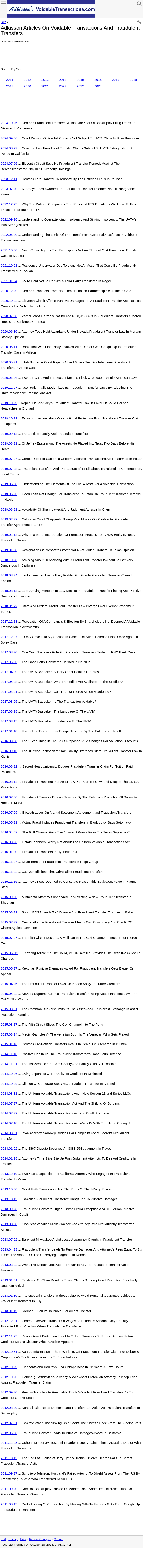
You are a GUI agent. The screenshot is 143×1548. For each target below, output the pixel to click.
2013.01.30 (9, 1295)
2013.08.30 (9, 1224)
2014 (62, 80)
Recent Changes (40, 1539)
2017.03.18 (9, 711)
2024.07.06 (9, 163)
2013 (45, 80)
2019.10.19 (9, 418)
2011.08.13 (9, 1504)
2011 (9, 80)
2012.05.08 (9, 1433)
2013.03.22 (9, 1265)
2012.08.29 (9, 1407)
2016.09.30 (9, 741)
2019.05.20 (9, 494)
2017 (115, 80)
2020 (27, 86)
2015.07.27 (9, 937)
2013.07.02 (9, 1239)
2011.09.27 (9, 1473)
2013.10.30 (9, 1189)
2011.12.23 (9, 1442)
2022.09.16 (9, 219)
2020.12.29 (9, 291)
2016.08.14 (9, 782)
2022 (62, 86)
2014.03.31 (9, 1133)
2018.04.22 (9, 606)
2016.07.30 (9, 797)
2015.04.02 (9, 994)
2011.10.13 (9, 1458)
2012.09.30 (9, 1392)
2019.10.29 (9, 403)
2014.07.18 (9, 1123)
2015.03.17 (9, 1024)
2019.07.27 (9, 459)
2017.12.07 (9, 637)
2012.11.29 (9, 1336)
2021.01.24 (9, 281)
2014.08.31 (9, 1093)
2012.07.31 (9, 1423)
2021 (45, 86)
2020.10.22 (9, 301)
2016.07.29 (9, 812)
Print (23, 1539)
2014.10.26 (9, 1074)
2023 (80, 86)
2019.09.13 (9, 434)
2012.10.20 (9, 1377)
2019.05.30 (9, 484)
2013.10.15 (9, 1199)
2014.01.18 (9, 1158)
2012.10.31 (9, 1351)
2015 (80, 80)
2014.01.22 (9, 1148)
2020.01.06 (9, 377)
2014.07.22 (9, 1113)
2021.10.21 (9, 265)
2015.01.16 (9, 1044)
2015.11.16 (9, 881)
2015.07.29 (9, 922)
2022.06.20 (9, 235)
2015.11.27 (9, 862)
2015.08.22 (9, 912)
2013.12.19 (9, 1174)
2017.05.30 (9, 662)
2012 (27, 80)
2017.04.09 (9, 672)
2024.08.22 (9, 148)
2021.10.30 (9, 250)
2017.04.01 (9, 691)
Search (58, 1539)
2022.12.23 (9, 204)
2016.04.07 (9, 832)
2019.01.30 (9, 550)
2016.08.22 (9, 766)
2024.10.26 (9, 123)
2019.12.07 (9, 387)
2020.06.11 (9, 347)
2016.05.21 (9, 822)
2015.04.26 (9, 984)
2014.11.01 (9, 1064)
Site (3, 22)
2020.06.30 (9, 331)
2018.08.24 (9, 575)
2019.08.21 (9, 443)
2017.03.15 (9, 721)
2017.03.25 (9, 701)
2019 (9, 86)
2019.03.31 (9, 509)
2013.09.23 (9, 1209)
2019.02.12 (9, 534)
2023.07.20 (9, 189)
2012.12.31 (9, 1321)
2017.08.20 (9, 652)
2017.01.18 (9, 731)
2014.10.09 (9, 1083)
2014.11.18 (9, 1054)
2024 (98, 86)
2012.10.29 (9, 1367)
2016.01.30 (9, 852)
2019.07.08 (9, 468)
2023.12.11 (9, 179)
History (13, 1539)
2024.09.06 (9, 138)
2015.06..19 (9, 953)
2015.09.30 (9, 897)
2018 (133, 80)
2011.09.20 (9, 1489)
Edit (3, 1539)
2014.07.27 (9, 1103)
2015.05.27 (9, 968)
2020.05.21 (9, 362)
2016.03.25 (9, 842)
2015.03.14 (9, 1034)
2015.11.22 (9, 871)
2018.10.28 (9, 560)
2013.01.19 (9, 1311)
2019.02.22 (9, 519)
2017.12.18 (9, 621)
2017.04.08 (9, 682)
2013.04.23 (9, 1249)
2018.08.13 (9, 591)
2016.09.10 (9, 751)
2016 (98, 80)
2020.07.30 (9, 316)
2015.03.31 (9, 1009)
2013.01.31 (9, 1280)
